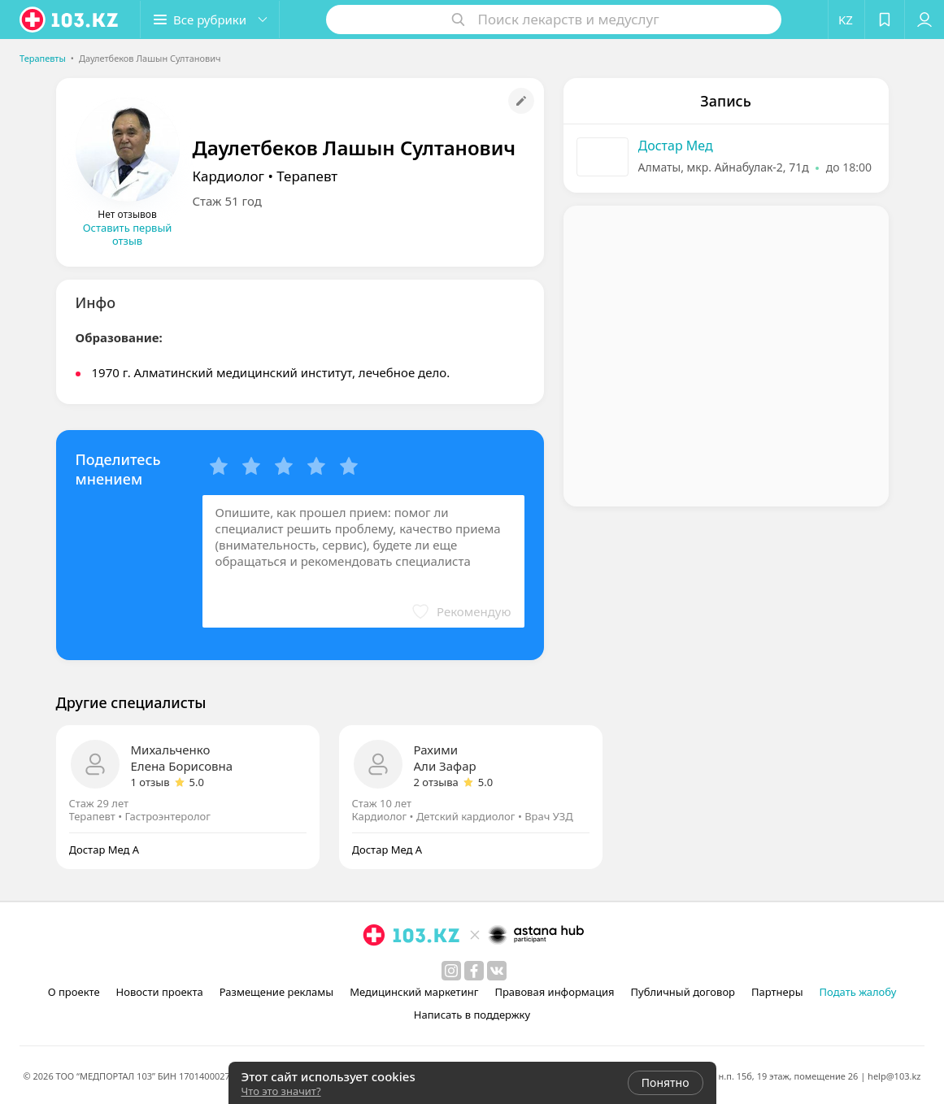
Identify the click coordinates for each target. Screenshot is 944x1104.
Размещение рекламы (276, 991)
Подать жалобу (858, 991)
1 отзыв (150, 782)
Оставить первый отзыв (127, 234)
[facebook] (474, 970)
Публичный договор (683, 991)
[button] (210, 19)
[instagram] (451, 970)
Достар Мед (675, 145)
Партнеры (777, 991)
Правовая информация (554, 991)
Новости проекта (159, 991)
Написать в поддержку (472, 1014)
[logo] (70, 20)
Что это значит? (281, 1091)
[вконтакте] (497, 970)
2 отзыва (436, 782)
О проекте (74, 991)
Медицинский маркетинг (414, 991)
